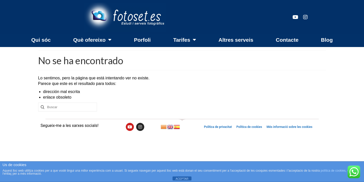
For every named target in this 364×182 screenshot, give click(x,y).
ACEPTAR (182, 178)
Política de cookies (249, 127)
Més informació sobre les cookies (289, 127)
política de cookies (333, 170)
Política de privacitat (218, 127)
